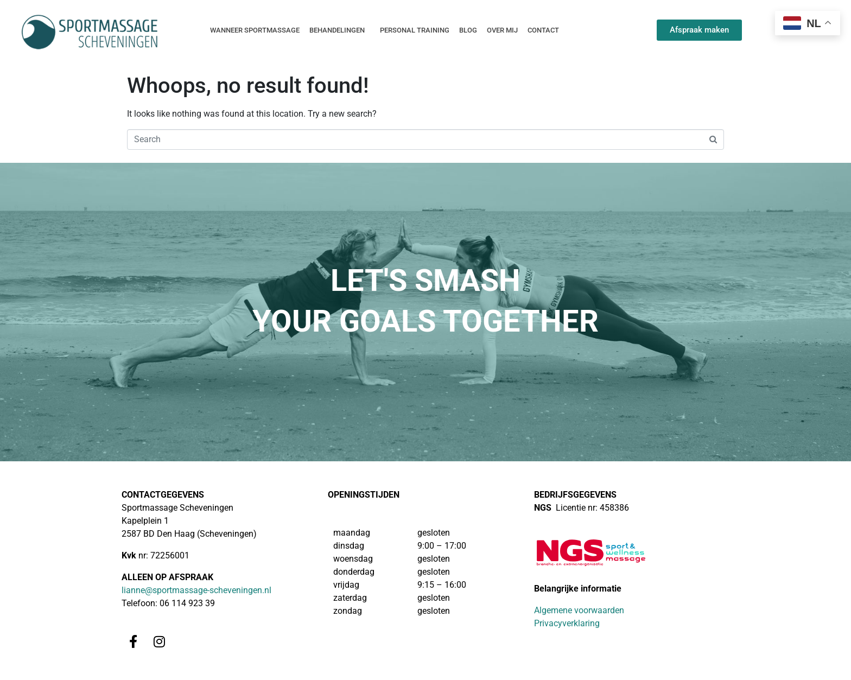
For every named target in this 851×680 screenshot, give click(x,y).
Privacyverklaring (567, 623)
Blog (468, 30)
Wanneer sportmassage (255, 30)
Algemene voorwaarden (579, 610)
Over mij (502, 30)
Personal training (414, 30)
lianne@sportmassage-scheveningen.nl (196, 590)
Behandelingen (337, 30)
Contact (543, 30)
